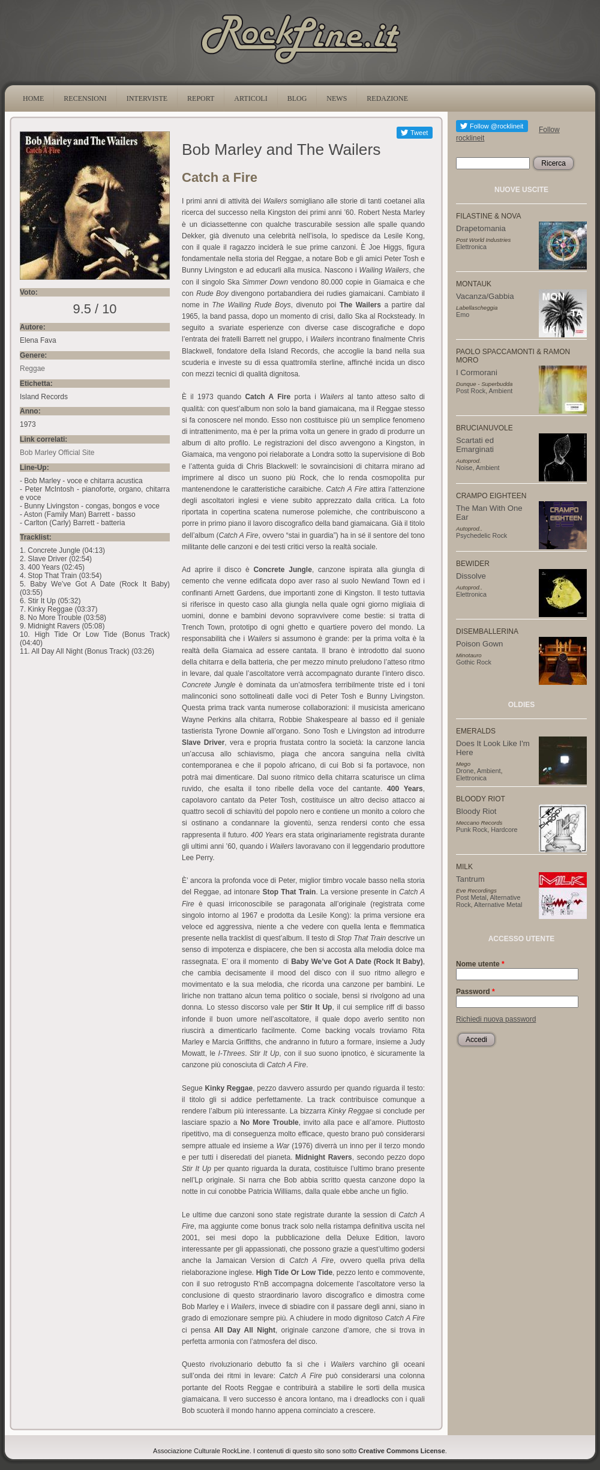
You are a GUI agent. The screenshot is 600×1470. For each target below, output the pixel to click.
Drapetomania (481, 228)
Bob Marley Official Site (57, 452)
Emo (462, 314)
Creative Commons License (402, 1450)
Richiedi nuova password (496, 1019)
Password (475, 991)
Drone (464, 770)
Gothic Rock (473, 662)
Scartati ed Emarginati (475, 445)
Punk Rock (471, 829)
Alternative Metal (498, 904)
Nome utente (480, 964)
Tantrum (470, 879)
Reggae (32, 368)
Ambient (501, 390)
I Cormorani (476, 372)
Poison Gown (479, 643)
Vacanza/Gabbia (485, 296)
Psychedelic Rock (481, 535)
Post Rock (470, 390)
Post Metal (471, 897)
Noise (464, 467)
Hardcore (504, 829)
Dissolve (471, 575)
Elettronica (471, 246)
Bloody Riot (476, 811)
